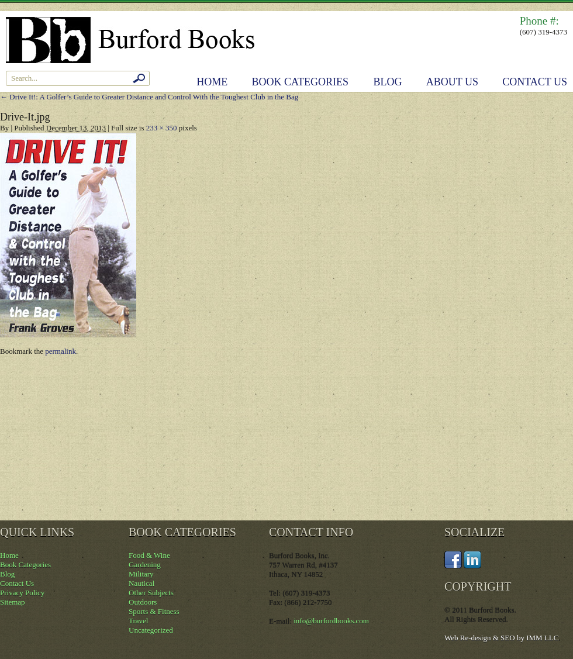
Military (141, 574)
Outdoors (143, 602)
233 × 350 (161, 127)
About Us (452, 82)
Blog (388, 82)
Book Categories (300, 82)
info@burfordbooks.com (331, 620)
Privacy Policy (22, 592)
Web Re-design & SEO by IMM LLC (501, 637)
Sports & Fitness (154, 611)
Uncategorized (151, 630)
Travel (138, 620)
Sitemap (12, 602)
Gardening (145, 564)
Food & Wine (149, 555)
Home (211, 82)
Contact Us (534, 82)
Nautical (141, 583)
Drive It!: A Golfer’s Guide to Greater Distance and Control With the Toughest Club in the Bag (149, 96)
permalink (60, 351)
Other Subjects (151, 592)
